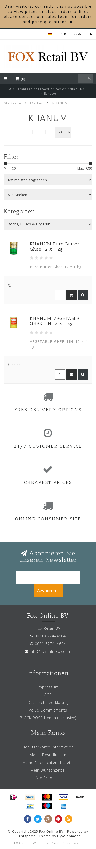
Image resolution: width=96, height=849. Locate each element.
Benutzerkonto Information (48, 747)
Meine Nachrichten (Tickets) (48, 762)
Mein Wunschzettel (48, 770)
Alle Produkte (48, 777)
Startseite (13, 103)
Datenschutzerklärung (48, 702)
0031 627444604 (50, 636)
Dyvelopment (68, 836)
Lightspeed (26, 836)
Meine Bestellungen (48, 754)
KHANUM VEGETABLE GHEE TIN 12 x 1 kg (54, 320)
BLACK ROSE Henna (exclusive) (48, 717)
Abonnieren (48, 590)
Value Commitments (48, 710)
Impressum (48, 687)
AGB (48, 694)
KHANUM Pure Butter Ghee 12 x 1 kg (55, 246)
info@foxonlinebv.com (50, 651)
